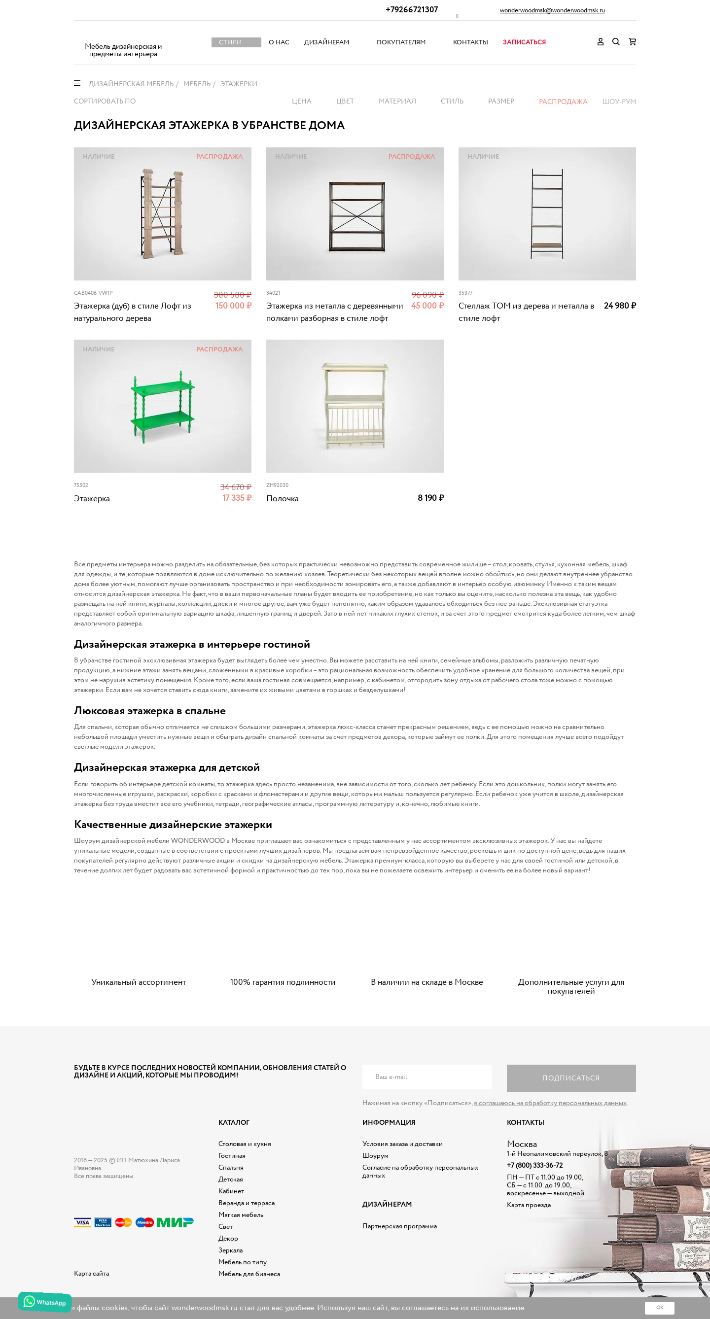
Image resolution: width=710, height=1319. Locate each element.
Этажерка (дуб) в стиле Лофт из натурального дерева (132, 312)
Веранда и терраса (246, 1203)
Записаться (524, 42)
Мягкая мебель (240, 1215)
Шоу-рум (619, 102)
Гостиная (232, 1156)
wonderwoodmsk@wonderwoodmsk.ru (552, 11)
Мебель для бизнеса (249, 1274)
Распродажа (563, 102)
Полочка (282, 499)
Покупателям (401, 42)
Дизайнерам (327, 42)
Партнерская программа (399, 1226)
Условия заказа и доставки (402, 1144)
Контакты (470, 42)
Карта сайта (91, 1274)
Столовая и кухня (244, 1144)
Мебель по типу (242, 1262)
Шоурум (375, 1156)
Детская (230, 1179)
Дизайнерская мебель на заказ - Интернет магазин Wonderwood (123, 35)
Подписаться (571, 1078)
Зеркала (230, 1250)
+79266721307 (412, 10)
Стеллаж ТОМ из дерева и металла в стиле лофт (526, 312)
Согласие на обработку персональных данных (420, 1171)
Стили (230, 42)
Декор (228, 1239)
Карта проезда (529, 1205)
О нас (279, 42)
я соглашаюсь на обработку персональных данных (550, 1103)
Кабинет (231, 1191)
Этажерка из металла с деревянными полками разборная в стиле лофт (334, 312)
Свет (225, 1227)
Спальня (231, 1168)
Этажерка (92, 499)
